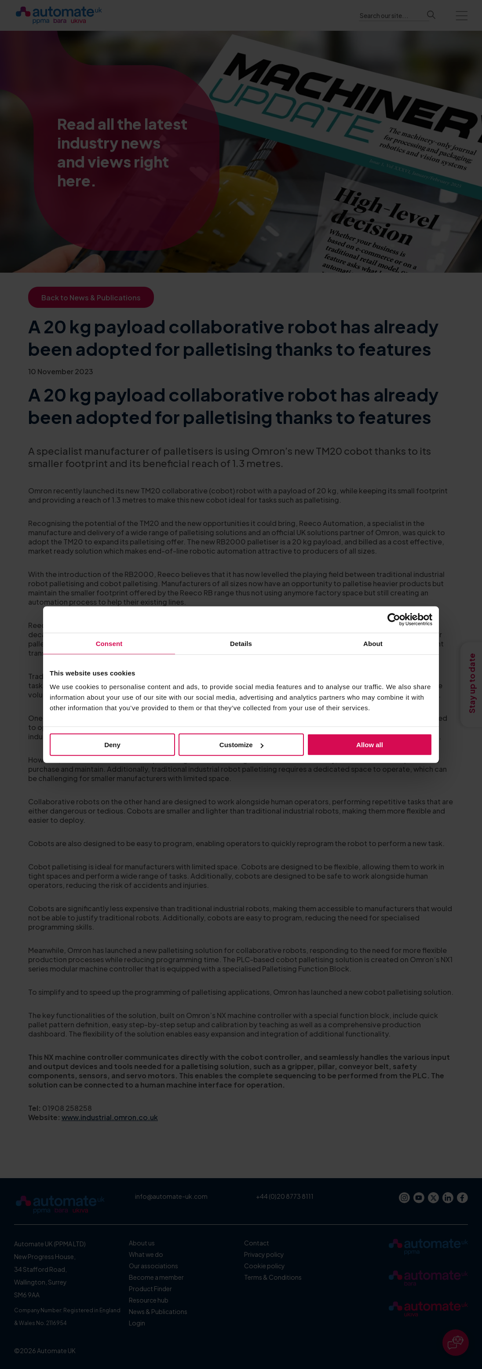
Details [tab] (241, 643)
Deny (112, 744)
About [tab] (373, 643)
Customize (241, 744)
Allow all (369, 744)
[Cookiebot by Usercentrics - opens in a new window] (393, 619)
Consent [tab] (109, 643)
